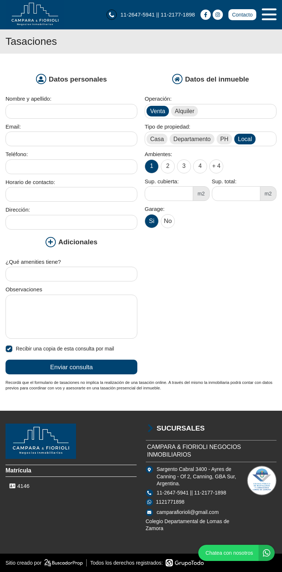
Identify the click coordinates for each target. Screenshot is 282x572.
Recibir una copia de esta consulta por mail (60, 348)
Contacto (242, 15)
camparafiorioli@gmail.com (188, 512)
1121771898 (170, 502)
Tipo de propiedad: (168, 126)
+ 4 (216, 166)
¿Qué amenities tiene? (33, 262)
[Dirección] (71, 222)
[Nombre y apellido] (71, 111)
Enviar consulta (71, 367)
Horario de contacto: (30, 182)
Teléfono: (17, 154)
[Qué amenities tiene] (71, 274)
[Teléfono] (71, 166)
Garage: (154, 209)
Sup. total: (224, 181)
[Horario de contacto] (71, 194)
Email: (13, 126)
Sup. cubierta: (162, 181)
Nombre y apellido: (28, 99)
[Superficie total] (236, 193)
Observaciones (24, 289)
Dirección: (18, 209)
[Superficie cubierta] (169, 193)
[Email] (71, 139)
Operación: (158, 99)
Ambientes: (158, 154)
